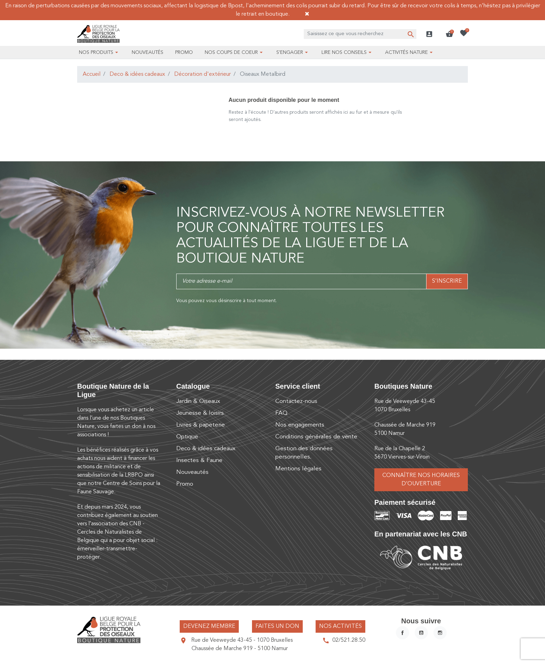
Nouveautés (192, 472)
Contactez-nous (296, 401)
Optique (187, 437)
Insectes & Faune (199, 460)
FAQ (281, 413)
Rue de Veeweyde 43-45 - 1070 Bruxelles (242, 640)
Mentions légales (298, 469)
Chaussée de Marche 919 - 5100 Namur (240, 648)
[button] (449, 34)
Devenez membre (209, 626)
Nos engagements (299, 425)
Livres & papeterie (200, 425)
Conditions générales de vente (316, 437)
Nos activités (340, 626)
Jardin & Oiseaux (198, 401)
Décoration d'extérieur (202, 74)
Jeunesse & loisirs (200, 413)
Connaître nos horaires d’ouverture (421, 480)
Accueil (91, 74)
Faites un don (277, 626)
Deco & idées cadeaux (137, 74)
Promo (184, 484)
